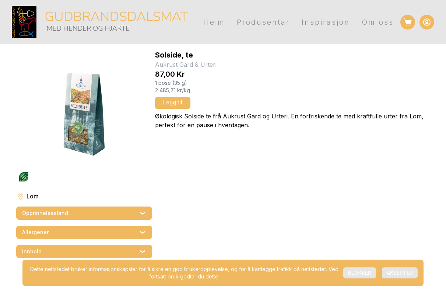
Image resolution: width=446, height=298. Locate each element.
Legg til (172, 102)
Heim (214, 22)
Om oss (378, 22)
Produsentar (263, 22)
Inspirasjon (326, 22)
